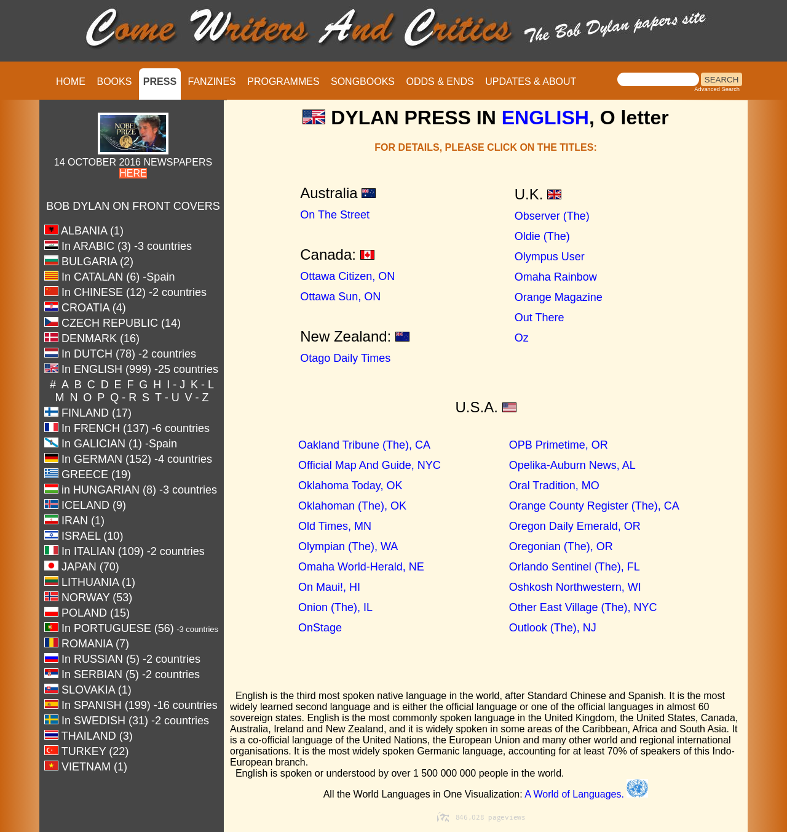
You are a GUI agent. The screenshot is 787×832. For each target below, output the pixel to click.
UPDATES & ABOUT (530, 81)
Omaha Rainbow (556, 277)
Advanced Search (717, 89)
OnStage (295, 628)
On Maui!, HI (304, 587)
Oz (522, 338)
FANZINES (212, 81)
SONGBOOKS (363, 81)
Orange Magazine (559, 297)
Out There (539, 317)
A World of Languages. (586, 794)
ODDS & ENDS (439, 81)
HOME (70, 81)
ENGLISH (545, 117)
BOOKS (114, 81)
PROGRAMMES (283, 81)
